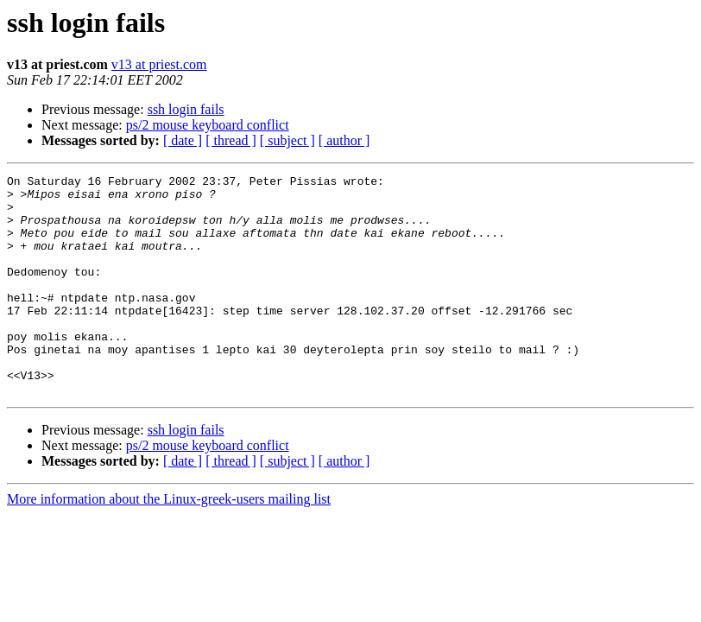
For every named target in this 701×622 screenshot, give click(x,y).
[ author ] (344, 140)
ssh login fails (186, 109)
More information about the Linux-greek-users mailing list (169, 543)
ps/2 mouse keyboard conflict (207, 124)
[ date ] (182, 140)
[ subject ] (287, 140)
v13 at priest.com (159, 64)
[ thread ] (230, 140)
